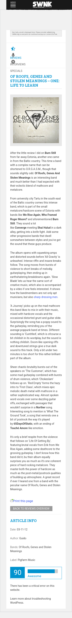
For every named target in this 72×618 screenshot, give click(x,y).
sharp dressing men (46, 297)
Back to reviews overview (31, 508)
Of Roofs (24, 547)
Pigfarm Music (26, 559)
